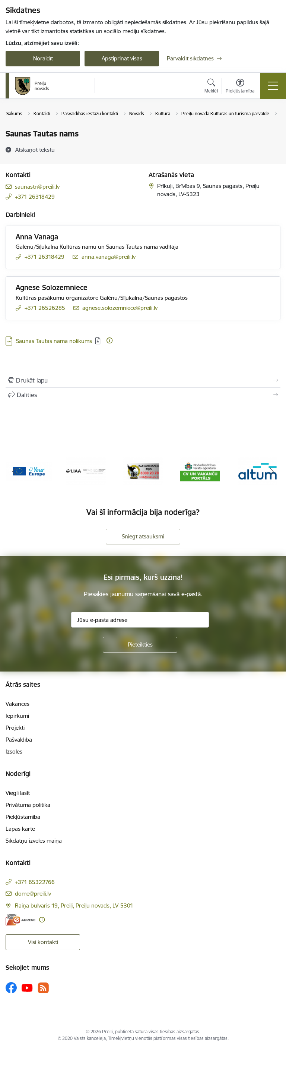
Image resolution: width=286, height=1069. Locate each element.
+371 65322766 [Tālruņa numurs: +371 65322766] (35, 882)
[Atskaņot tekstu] (35, 149)
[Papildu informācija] (109, 340)
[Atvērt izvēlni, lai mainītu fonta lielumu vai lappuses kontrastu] (240, 87)
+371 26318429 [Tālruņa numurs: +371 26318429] (35, 196)
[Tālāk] (271, 471)
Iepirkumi (17, 715)
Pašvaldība (19, 739)
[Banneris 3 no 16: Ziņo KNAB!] (29, 470)
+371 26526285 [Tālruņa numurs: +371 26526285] (45, 307)
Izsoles (14, 751)
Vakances (17, 703)
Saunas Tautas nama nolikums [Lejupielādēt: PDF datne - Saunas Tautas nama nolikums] (54, 341)
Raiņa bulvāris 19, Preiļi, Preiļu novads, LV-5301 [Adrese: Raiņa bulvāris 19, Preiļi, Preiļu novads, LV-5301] (74, 905)
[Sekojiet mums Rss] (43, 987)
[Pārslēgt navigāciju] (273, 86)
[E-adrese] (20, 920)
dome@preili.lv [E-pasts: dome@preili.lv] (33, 893)
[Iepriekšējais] (14, 471)
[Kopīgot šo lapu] (143, 395)
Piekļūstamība (23, 816)
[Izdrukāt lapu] (143, 380)
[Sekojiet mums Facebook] (11, 987)
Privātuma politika (28, 804)
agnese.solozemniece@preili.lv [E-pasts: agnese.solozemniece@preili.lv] (120, 307)
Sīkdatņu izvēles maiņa (34, 840)
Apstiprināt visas (122, 58)
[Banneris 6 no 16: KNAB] (200, 470)
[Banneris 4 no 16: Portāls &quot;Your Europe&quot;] (86, 470)
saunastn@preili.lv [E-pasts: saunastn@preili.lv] (37, 186)
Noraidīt (43, 58)
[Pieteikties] (140, 645)
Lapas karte (20, 828)
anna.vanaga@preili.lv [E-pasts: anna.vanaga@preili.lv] (109, 256)
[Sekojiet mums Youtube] (27, 987)
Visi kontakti (43, 942)
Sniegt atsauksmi (143, 536)
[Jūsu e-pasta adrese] (140, 620)
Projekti (15, 727)
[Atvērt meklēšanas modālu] (211, 87)
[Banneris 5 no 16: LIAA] (143, 470)
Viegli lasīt (18, 792)
